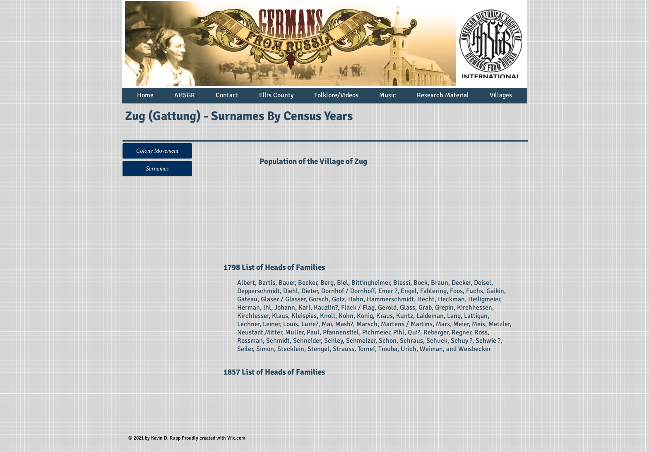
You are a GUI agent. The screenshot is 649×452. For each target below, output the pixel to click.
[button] (157, 151)
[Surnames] (157, 168)
